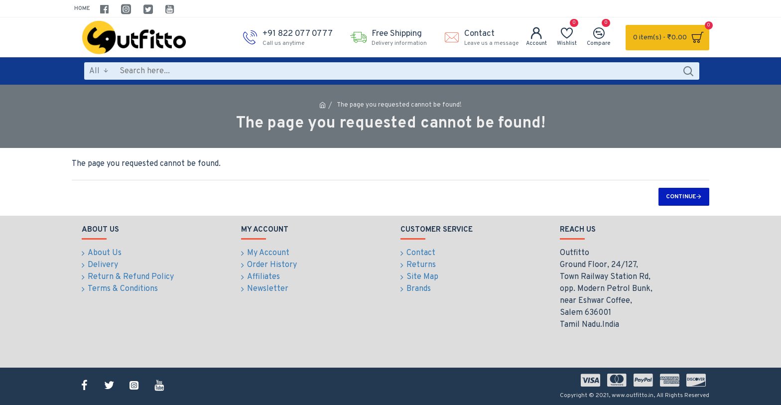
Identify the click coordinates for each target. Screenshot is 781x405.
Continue (681, 197)
